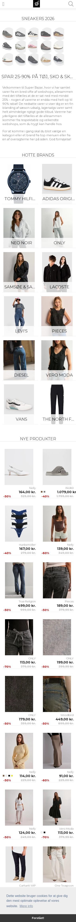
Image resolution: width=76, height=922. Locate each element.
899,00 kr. (66, 723)
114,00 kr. (28, 776)
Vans (21, 419)
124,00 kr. (27, 833)
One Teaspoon (64, 885)
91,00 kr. (66, 776)
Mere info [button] (26, 906)
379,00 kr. (28, 666)
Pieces (69, 601)
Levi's (21, 330)
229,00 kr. (28, 780)
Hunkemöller (27, 544)
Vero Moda (66, 828)
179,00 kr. (27, 719)
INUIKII (69, 488)
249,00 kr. (28, 837)
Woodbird (67, 715)
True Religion (27, 601)
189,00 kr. (65, 606)
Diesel (21, 375)
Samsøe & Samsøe (22, 286)
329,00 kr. (28, 496)
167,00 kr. (27, 549)
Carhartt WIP (27, 885)
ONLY (32, 658)
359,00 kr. (28, 723)
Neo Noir (21, 242)
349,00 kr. (66, 552)
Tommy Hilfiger (22, 198)
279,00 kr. (28, 552)
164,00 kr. (27, 492)
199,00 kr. (65, 662)
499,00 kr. (27, 606)
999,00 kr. (28, 609)
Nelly (32, 488)
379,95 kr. (66, 609)
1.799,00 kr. (65, 496)
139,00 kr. (65, 549)
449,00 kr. (65, 719)
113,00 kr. (28, 662)
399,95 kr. (66, 666)
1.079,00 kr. (65, 492)
